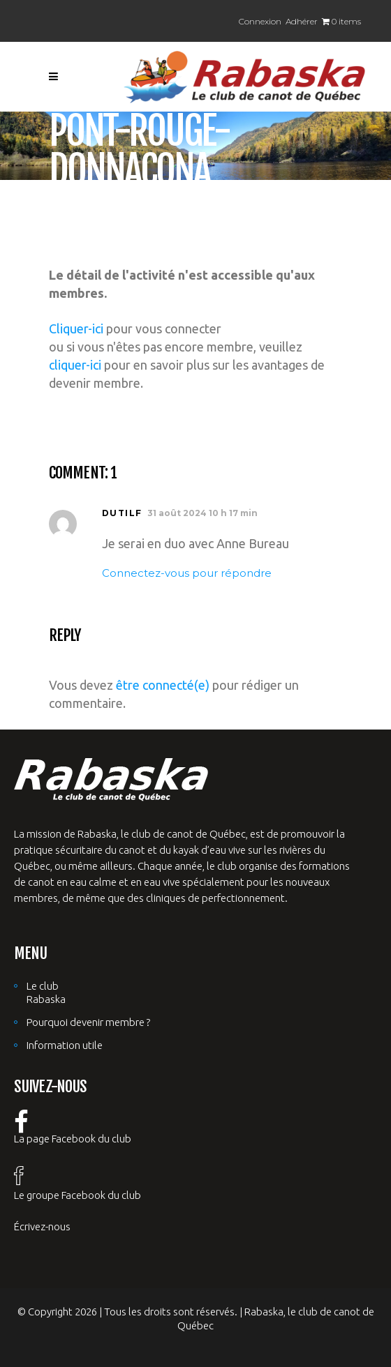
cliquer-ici (75, 365)
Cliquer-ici (76, 328)
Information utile (65, 1045)
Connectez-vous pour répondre (187, 573)
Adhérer (302, 21)
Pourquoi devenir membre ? (88, 1022)
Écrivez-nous (42, 1226)
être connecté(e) (162, 685)
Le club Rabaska (46, 992)
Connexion (260, 21)
